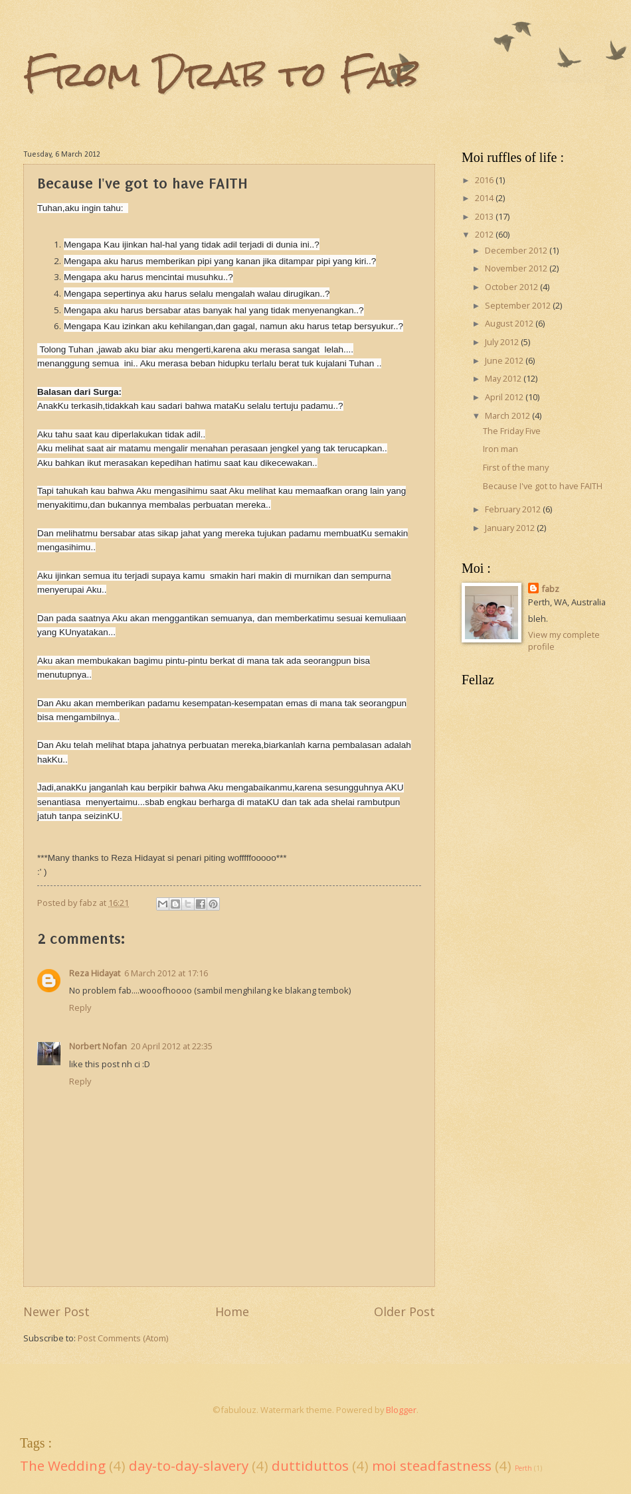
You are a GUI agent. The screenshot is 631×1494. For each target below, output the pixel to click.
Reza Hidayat (94, 973)
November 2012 (517, 268)
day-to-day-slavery (188, 1465)
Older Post (404, 1311)
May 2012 (504, 378)
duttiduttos (310, 1465)
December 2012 (517, 250)
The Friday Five (512, 431)
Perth (523, 1468)
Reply (80, 1007)
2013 (485, 216)
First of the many (516, 467)
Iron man (500, 449)
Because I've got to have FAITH (542, 486)
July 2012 (503, 342)
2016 (485, 180)
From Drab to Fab (221, 74)
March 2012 (508, 415)
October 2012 (512, 287)
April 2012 (505, 397)
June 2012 (505, 360)
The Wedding (63, 1465)
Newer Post (56, 1311)
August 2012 (510, 323)
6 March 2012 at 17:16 (166, 973)
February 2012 (514, 509)
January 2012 (511, 528)
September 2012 (519, 305)
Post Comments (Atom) (123, 1338)
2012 (485, 234)
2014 (485, 198)
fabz (550, 589)
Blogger (401, 1410)
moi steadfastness (432, 1465)
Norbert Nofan (98, 1046)
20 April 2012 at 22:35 (172, 1046)
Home (232, 1311)
